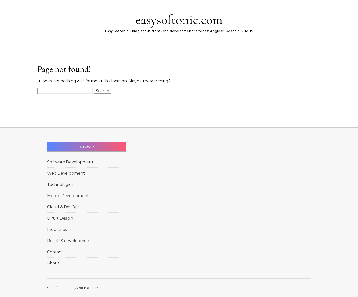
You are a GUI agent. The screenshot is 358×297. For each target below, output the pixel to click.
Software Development (70, 162)
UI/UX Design (60, 218)
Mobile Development (68, 195)
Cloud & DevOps (63, 207)
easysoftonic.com (179, 20)
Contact (55, 252)
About (53, 263)
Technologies (60, 184)
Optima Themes (89, 288)
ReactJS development (69, 240)
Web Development (66, 173)
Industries (57, 229)
